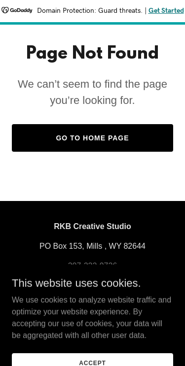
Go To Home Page (92, 138)
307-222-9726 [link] (92, 266)
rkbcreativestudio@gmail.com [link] (92, 277)
